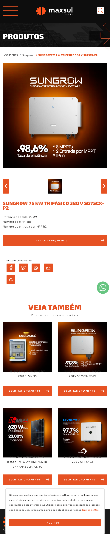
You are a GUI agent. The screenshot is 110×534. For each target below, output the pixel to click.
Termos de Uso (90, 509)
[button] (55, 240)
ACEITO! (53, 522)
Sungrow (27, 55)
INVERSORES (10, 55)
